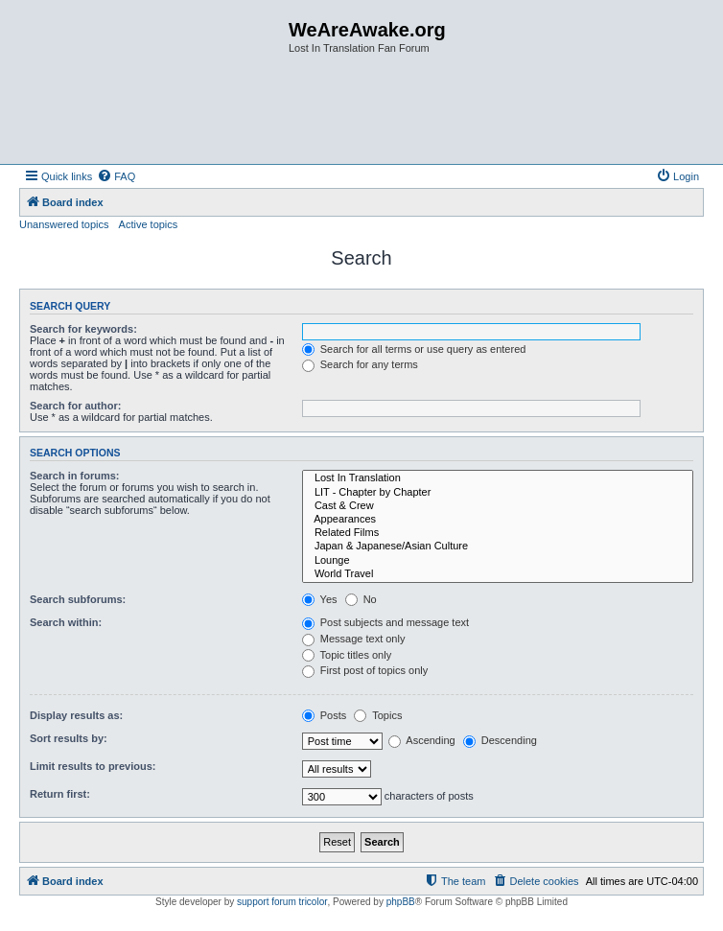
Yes (320, 599)
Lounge (497, 561)
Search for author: (75, 405)
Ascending (421, 740)
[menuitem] (116, 176)
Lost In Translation (497, 478)
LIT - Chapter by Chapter (497, 493)
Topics (378, 715)
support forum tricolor (282, 901)
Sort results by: (68, 738)
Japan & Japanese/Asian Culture (497, 546)
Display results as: (76, 715)
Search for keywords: (83, 329)
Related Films (497, 533)
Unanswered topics (64, 224)
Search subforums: (78, 599)
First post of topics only (365, 670)
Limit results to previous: (92, 766)
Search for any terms (360, 364)
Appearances (497, 519)
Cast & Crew (497, 506)
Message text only (354, 638)
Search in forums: (75, 475)
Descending (500, 740)
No (361, 599)
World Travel (497, 574)
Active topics (148, 224)
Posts (324, 715)
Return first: (60, 794)
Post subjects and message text (385, 622)
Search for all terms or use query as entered (414, 349)
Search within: (66, 622)
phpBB (400, 901)
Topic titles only (346, 655)
